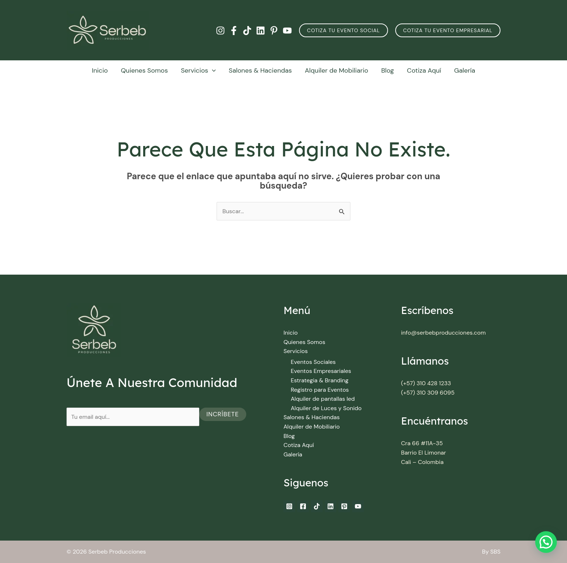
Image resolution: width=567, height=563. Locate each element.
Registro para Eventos (320, 390)
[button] (343, 30)
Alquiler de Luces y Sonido (326, 408)
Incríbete (222, 414)
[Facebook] (233, 30)
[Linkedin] (260, 30)
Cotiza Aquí (424, 70)
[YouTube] (287, 30)
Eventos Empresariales (321, 371)
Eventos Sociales (313, 362)
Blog (387, 70)
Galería (464, 70)
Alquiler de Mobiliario (336, 70)
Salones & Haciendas (260, 70)
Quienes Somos (144, 70)
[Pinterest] (273, 30)
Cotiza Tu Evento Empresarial (448, 30)
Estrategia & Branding (320, 380)
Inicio (100, 70)
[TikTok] (247, 30)
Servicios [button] (198, 70)
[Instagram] (220, 30)
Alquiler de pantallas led (323, 399)
